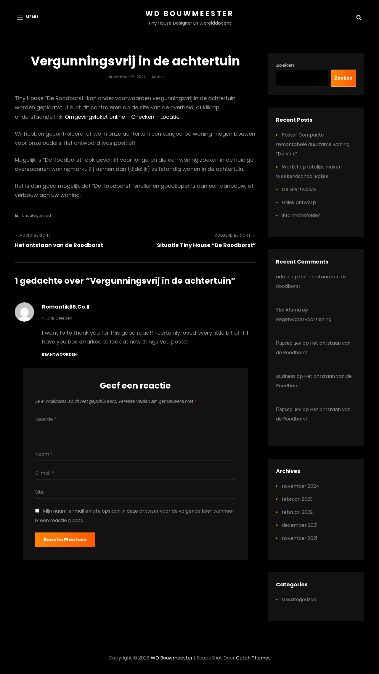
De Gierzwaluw (299, 189)
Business (286, 376)
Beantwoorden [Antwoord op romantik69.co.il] (59, 354)
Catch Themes (253, 657)
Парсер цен (288, 343)
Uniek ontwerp (299, 202)
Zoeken (285, 65)
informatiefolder (301, 215)
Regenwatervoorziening (303, 319)
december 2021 (300, 525)
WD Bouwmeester (189, 13)
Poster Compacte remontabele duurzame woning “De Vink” (312, 144)
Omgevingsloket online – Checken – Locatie (122, 117)
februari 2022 (297, 512)
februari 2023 (297, 499)
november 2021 (299, 538)
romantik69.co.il (65, 306)
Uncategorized (36, 215)
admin (157, 77)
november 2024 (300, 486)
